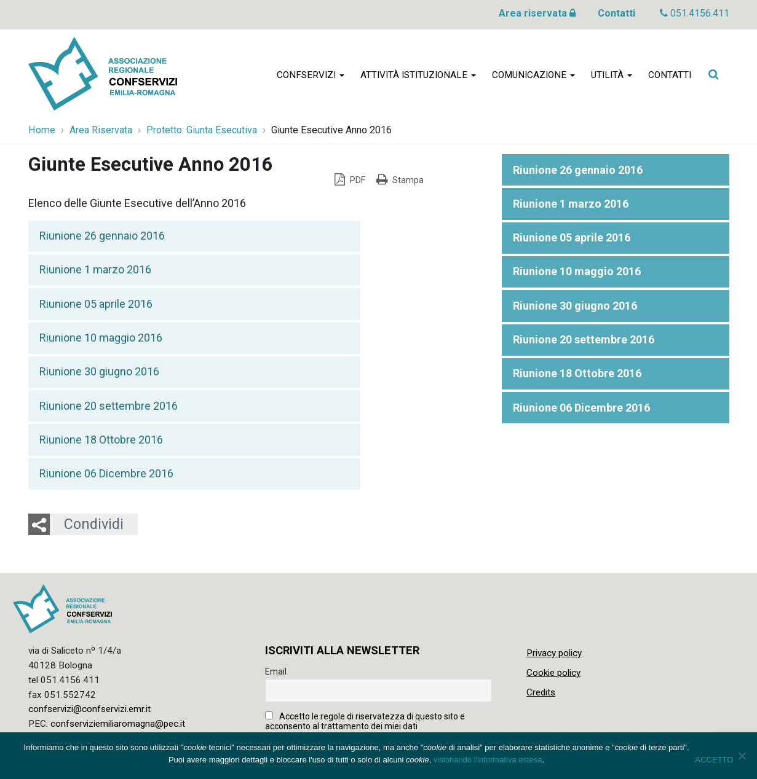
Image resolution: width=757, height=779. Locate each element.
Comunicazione (533, 74)
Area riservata (537, 13)
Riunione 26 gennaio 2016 (102, 235)
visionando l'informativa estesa (488, 759)
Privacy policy (554, 653)
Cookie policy (553, 672)
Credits (540, 692)
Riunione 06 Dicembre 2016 (106, 473)
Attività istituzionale (418, 74)
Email (276, 671)
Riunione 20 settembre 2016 (108, 405)
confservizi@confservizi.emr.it (89, 708)
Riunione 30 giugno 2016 (99, 371)
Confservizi (310, 74)
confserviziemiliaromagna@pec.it (117, 723)
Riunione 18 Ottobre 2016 (101, 439)
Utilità (611, 74)
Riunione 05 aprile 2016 (96, 303)
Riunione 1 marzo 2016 (95, 269)
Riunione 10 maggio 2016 (100, 337)
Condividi (94, 524)
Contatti (616, 13)
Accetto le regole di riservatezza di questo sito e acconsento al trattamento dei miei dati (365, 721)
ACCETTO (715, 759)
